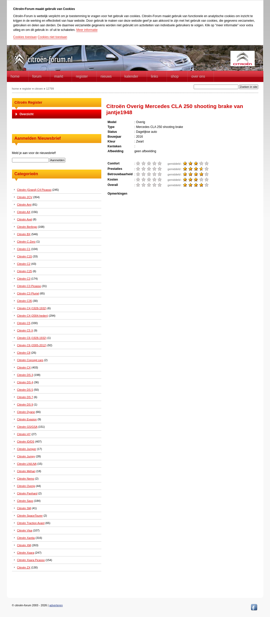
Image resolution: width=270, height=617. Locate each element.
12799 (50, 88)
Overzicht (27, 114)
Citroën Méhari (26, 471)
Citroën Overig (26, 486)
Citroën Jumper (26, 448)
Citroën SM (24, 508)
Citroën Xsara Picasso (31, 560)
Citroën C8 (24, 352)
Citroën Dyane (26, 411)
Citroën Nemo (25, 478)
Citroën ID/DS (25, 441)
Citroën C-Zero (26, 241)
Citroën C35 (24, 300)
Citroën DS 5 (25, 389)
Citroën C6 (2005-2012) (32, 345)
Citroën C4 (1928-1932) (32, 308)
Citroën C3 (24, 278)
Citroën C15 (24, 256)
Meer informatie (86, 30)
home (15, 76)
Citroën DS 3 (25, 374)
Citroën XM (24, 545)
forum (37, 76)
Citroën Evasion (27, 419)
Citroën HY (24, 434)
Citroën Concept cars (30, 360)
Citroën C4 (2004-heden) (32, 315)
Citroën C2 (24, 263)
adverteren (56, 605)
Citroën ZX (24, 567)
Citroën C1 (24, 249)
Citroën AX (24, 211)
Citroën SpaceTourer (30, 515)
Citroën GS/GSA (27, 426)
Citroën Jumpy (26, 456)
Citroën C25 (24, 271)
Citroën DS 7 (25, 397)
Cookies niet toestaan (52, 37)
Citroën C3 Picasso (29, 286)
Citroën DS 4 (25, 382)
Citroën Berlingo (27, 226)
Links (154, 76)
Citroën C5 (24, 323)
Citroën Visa (24, 530)
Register (82, 76)
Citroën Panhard (27, 493)
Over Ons (198, 76)
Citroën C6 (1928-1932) (32, 337)
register (26, 88)
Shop (174, 76)
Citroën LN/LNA (26, 463)
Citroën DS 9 (25, 404)
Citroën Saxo (25, 500)
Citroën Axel (24, 219)
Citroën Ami (24, 204)
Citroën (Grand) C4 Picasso (34, 189)
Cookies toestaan (25, 37)
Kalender (131, 76)
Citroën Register (28, 102)
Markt (58, 76)
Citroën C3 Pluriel (28, 293)
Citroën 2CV (24, 197)
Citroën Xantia (26, 537)
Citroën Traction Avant (31, 523)
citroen (38, 88)
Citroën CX (24, 367)
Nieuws (106, 76)
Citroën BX (24, 234)
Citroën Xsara (25, 552)
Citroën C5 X (25, 330)
